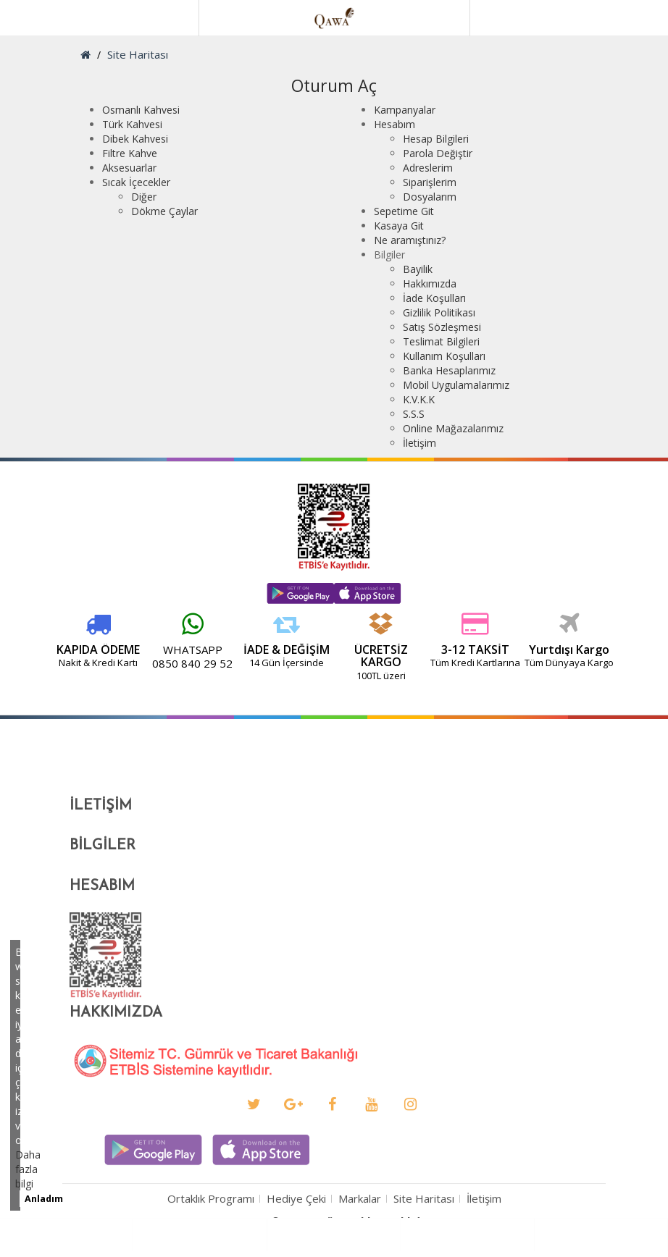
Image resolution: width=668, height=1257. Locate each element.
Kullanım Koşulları (444, 356)
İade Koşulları (434, 298)
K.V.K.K (419, 399)
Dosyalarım (429, 196)
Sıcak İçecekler (136, 182)
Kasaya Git (399, 225)
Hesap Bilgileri (436, 139)
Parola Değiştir (437, 153)
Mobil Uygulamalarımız (456, 385)
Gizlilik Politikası (439, 312)
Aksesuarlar (129, 168)
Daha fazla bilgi (28, 1169)
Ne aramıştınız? (410, 240)
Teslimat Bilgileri (441, 341)
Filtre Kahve (129, 153)
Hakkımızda (429, 283)
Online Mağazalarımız (453, 428)
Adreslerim (428, 168)
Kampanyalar (404, 110)
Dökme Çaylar (164, 211)
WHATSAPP (120, 649)
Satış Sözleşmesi (442, 327)
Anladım (44, 1199)
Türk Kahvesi (132, 124)
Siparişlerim (429, 182)
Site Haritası (137, 54)
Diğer (143, 196)
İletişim (419, 443)
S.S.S (414, 414)
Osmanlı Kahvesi (141, 110)
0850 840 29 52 (120, 663)
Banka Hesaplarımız (449, 370)
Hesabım (394, 124)
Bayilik (418, 269)
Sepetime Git (404, 211)
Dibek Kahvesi (135, 139)
